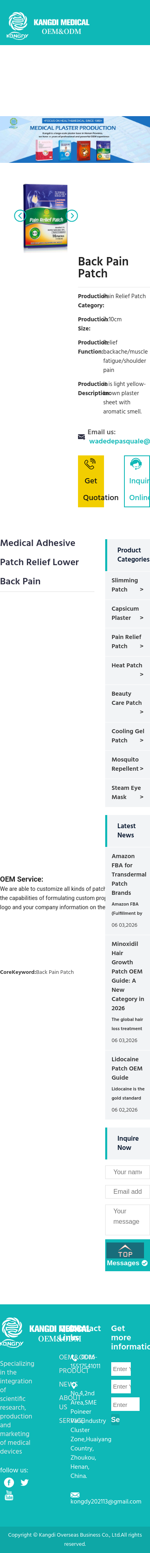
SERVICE (109, 85)
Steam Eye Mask (126, 793)
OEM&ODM (80, 62)
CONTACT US (58, 109)
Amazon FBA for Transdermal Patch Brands (129, 874)
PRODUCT (115, 62)
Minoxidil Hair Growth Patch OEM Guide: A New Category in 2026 (128, 976)
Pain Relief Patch (126, 642)
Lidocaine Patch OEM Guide (127, 1068)
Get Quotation (93, 480)
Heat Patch (127, 666)
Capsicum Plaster (125, 613)
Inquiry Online (139, 480)
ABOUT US (77, 85)
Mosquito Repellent (125, 764)
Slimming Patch (125, 585)
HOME (48, 62)
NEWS (48, 85)
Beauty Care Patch (127, 698)
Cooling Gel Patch (128, 736)
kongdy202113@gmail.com (105, 1502)
